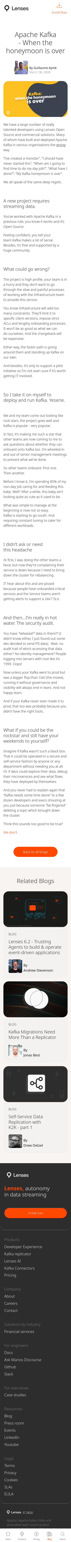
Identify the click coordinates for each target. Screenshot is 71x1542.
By (42, 968)
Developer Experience (23, 1246)
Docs (8, 1352)
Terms (9, 1465)
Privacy (10, 1472)
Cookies (11, 1479)
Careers (11, 1303)
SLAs (8, 1487)
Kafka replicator (17, 1253)
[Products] (22, 1535)
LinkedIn (11, 1437)
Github (10, 1366)
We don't (10, 832)
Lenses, (14, 1188)
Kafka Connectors (19, 1268)
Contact (11, 1310)
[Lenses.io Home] (16, 8)
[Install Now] (59, 8)
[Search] (62, 1535)
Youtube (11, 1444)
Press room (14, 1423)
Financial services (19, 1331)
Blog (8, 1415)
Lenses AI (12, 1261)
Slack (8, 1374)
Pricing (10, 1275)
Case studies (15, 1394)
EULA (9, 1494)
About (9, 1296)
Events (10, 1430)
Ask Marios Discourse (22, 1359)
